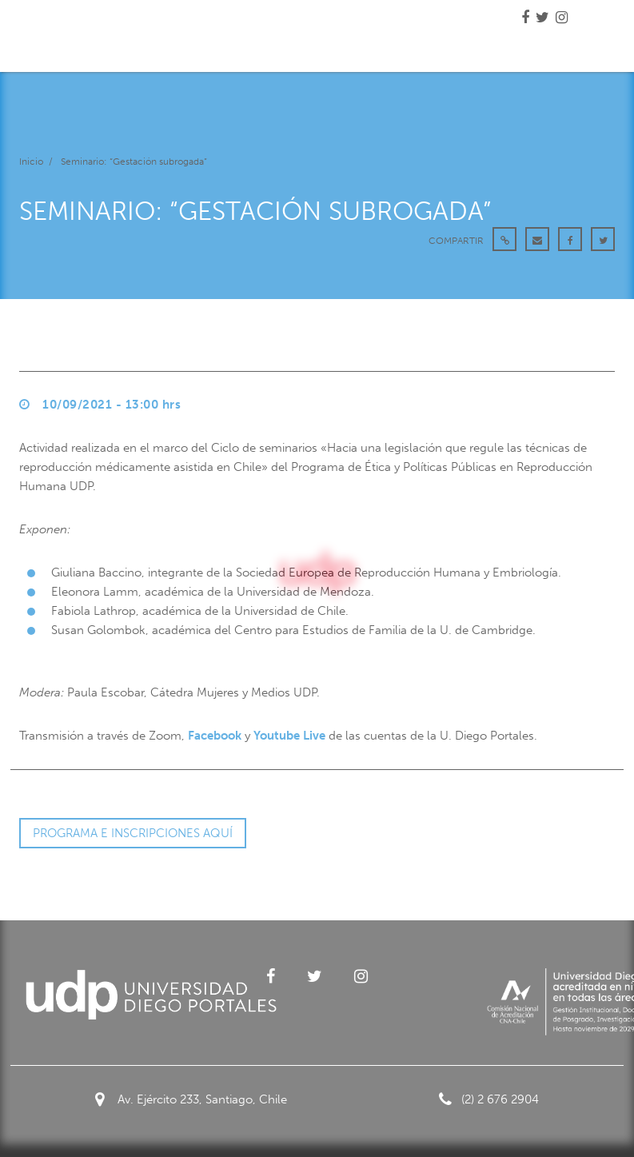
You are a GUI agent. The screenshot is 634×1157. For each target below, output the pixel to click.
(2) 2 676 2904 (489, 1099)
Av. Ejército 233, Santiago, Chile (191, 1099)
